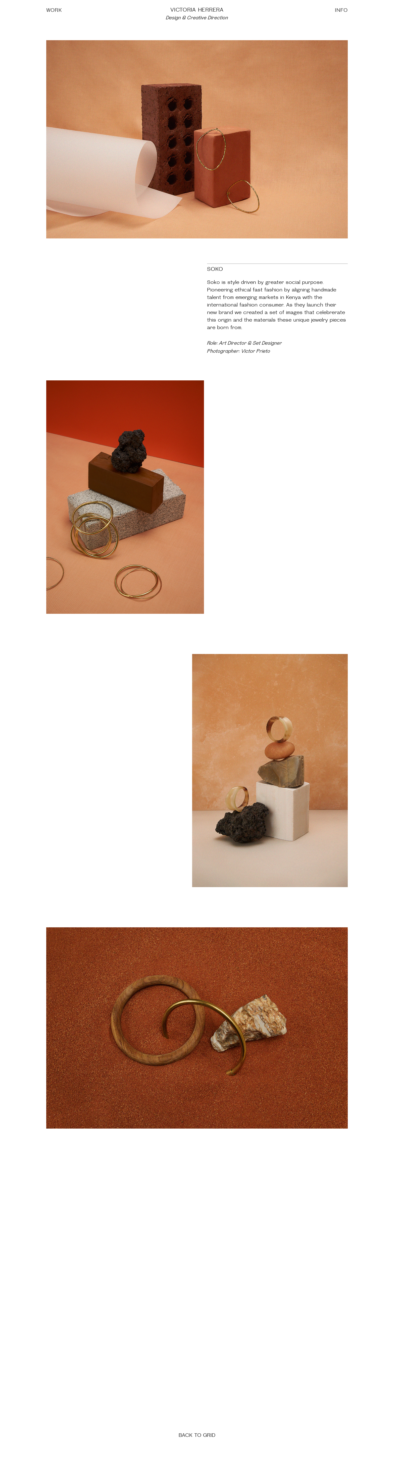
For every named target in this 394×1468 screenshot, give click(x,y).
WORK (54, 10)
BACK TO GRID (197, 1435)
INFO (341, 10)
